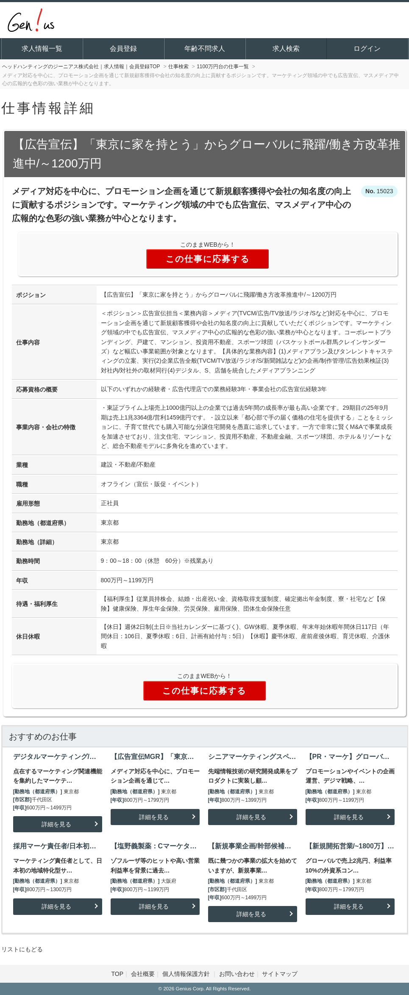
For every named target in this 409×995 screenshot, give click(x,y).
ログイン (367, 48)
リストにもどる (22, 949)
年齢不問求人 (204, 48)
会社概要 (143, 973)
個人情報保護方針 (186, 973)
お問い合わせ (237, 973)
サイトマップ (280, 973)
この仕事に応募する (208, 259)
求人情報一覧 (42, 48)
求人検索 (286, 48)
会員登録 (123, 48)
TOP (117, 973)
